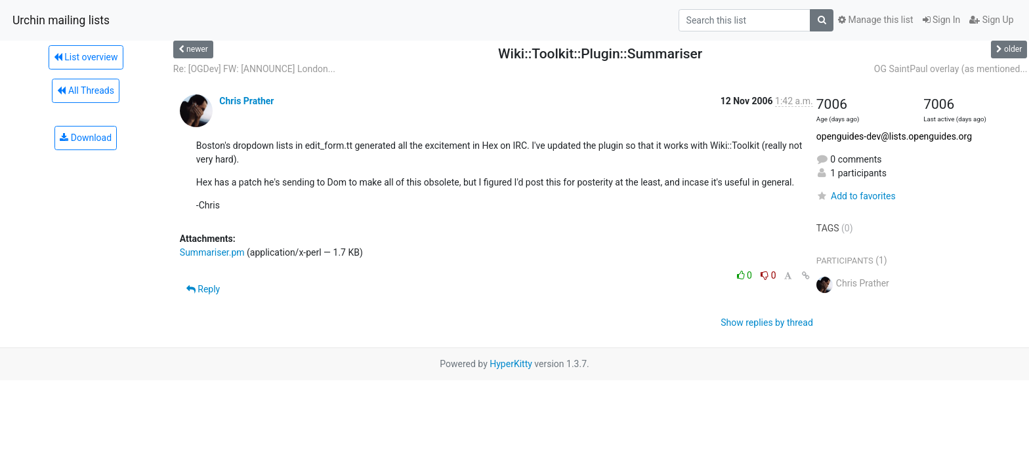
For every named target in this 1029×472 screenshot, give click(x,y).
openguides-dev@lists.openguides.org (894, 136)
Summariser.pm (212, 252)
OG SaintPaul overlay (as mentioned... (951, 69)
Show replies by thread (767, 322)
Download (86, 137)
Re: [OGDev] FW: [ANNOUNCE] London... (254, 69)
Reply (203, 289)
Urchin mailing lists (61, 20)
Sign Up (991, 19)
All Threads (85, 90)
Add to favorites (856, 196)
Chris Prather (246, 101)
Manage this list (875, 19)
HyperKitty (511, 364)
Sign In (942, 19)
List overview (86, 57)
